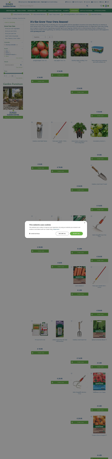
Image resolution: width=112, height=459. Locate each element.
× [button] (84, 222)
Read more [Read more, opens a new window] (56, 229)
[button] (34, 233)
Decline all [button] (62, 233)
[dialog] (56, 229)
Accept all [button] (76, 233)
